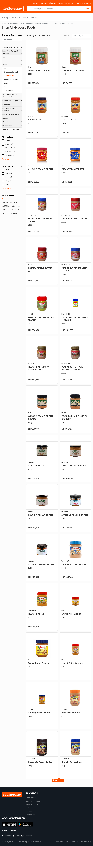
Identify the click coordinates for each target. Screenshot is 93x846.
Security (59, 842)
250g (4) (8, 185)
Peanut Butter (67, 23)
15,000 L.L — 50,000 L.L (11, 206)
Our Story (36, 3)
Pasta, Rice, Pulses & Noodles (12, 109)
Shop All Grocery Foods (11, 129)
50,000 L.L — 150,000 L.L (11, 210)
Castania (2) (10, 152)
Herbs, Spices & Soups (12, 114)
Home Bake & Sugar (12, 101)
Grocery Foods (16, 23)
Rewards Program (70, 3)
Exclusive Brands (57, 3)
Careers (80, 3)
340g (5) (8, 177)
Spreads (55, 23)
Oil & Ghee (12, 122)
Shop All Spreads (10, 91)
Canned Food (12, 104)
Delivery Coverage (33, 801)
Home (25, 18)
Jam (5, 68)
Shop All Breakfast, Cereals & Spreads (10, 96)
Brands (34, 18)
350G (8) (8, 170)
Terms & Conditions (72, 842)
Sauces (12, 118)
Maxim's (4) (9, 144)
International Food (12, 125)
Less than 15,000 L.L (9, 202)
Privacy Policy (86, 842)
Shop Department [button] (11, 18)
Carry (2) (8, 140)
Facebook (6, 836)
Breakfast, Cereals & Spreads (37, 23)
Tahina (6, 87)
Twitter (16, 836)
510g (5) (8, 181)
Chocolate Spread (11, 72)
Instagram (26, 836)
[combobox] (12, 39)
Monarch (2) (10, 148)
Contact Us (87, 3)
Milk (12, 57)
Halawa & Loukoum (11, 79)
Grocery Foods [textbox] (10, 39)
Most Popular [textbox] (79, 36)
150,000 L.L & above (9, 213)
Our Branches (45, 3)
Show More (6, 159)
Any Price (5, 199)
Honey (6, 83)
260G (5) (8, 173)
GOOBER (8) (10, 155)
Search (86, 9)
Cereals (12, 61)
